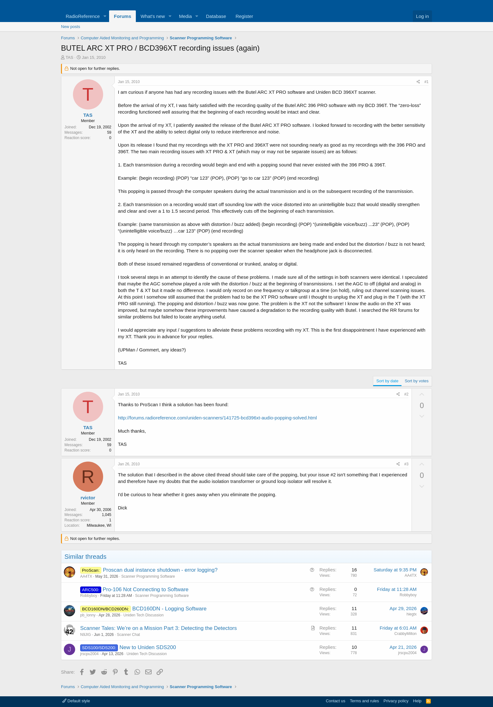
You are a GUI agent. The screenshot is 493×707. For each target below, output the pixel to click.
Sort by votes (417, 381)
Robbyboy (88, 595)
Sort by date (387, 381)
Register (244, 16)
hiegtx (412, 614)
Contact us (335, 701)
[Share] (418, 82)
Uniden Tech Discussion (143, 615)
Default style (76, 701)
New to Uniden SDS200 (147, 647)
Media (185, 16)
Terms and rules (364, 701)
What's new (153, 16)
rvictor (87, 497)
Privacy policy (396, 701)
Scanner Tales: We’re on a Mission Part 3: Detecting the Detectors (158, 628)
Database (216, 16)
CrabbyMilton (405, 633)
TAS (69, 57)
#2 (406, 394)
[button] (104, 16)
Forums (122, 16)
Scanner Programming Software (148, 576)
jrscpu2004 (89, 654)
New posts (70, 26)
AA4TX (86, 576)
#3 (406, 464)
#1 (426, 82)
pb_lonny (88, 615)
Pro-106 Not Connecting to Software (145, 589)
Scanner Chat (128, 634)
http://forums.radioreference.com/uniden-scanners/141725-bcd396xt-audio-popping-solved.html (217, 417)
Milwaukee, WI (99, 525)
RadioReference (83, 16)
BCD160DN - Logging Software (169, 609)
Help (417, 701)
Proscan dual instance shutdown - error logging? (160, 570)
